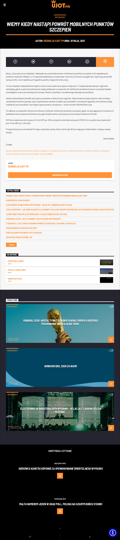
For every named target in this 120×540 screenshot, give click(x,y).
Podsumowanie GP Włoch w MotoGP (21, 228)
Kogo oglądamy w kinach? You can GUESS (24, 232)
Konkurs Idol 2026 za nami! (18, 200)
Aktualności (60, 17)
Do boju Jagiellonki (17, 270)
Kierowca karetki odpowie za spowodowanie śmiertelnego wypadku (61, 468)
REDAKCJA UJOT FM (54, 40)
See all (11, 245)
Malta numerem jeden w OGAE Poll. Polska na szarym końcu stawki (60, 504)
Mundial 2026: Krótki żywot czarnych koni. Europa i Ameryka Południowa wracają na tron (46, 195)
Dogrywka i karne (15, 261)
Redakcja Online (14, 338)
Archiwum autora (60, 175)
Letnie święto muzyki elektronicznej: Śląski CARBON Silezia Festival (36, 214)
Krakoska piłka (15, 278)
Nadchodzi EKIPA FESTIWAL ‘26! (19, 237)
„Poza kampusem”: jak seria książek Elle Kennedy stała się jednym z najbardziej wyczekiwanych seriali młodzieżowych (60, 209)
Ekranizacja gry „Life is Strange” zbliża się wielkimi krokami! (33, 219)
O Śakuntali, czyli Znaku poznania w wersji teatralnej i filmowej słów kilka (41, 223)
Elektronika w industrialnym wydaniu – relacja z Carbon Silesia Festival (39, 205)
